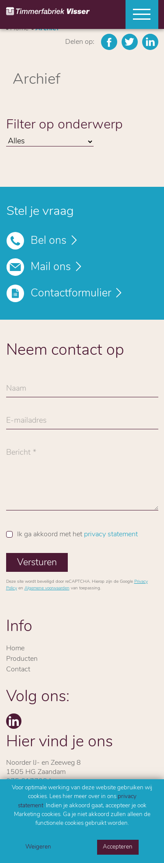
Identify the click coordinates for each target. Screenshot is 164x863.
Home (15, 648)
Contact (18, 669)
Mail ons (51, 267)
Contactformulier (71, 293)
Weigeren (38, 847)
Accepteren (118, 847)
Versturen (37, 562)
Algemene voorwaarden (47, 588)
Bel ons (48, 240)
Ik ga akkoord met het (77, 534)
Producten (22, 659)
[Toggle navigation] (139, 14)
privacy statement (111, 534)
